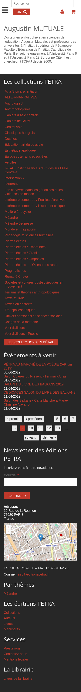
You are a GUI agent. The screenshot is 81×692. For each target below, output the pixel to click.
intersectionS (14, 178)
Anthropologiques (18, 109)
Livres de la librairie (18, 678)
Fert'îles (10, 162)
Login (60, 13)
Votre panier (71, 13)
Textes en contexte (18, 304)
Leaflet (59, 559)
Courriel (11, 475)
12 (49, 428)
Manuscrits (12, 629)
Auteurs (9, 618)
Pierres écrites (15, 241)
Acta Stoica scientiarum (22, 91)
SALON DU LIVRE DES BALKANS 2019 (34, 384)
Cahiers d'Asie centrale (22, 115)
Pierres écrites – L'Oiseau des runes (31, 265)
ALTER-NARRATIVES (21, 97)
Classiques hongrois (20, 133)
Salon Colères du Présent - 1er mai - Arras (35, 376)
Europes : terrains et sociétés (26, 156)
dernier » (49, 437)
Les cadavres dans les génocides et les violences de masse (34, 192)
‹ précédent (34, 419)
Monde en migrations (20, 229)
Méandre (11, 217)
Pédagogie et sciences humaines (29, 235)
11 (40, 428)
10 (31, 428)
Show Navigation (5, 6)
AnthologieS (14, 103)
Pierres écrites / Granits (22, 253)
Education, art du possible (24, 144)
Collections (12, 613)
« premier (14, 419)
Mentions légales (16, 659)
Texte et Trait (14, 298)
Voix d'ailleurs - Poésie (21, 334)
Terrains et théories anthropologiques (32, 292)
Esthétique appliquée (20, 150)
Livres (8, 624)
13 (58, 428)
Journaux (11, 184)
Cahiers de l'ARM (17, 121)
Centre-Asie (13, 127)
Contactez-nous (15, 654)
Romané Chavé (16, 276)
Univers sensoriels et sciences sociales (33, 316)
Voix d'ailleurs (15, 328)
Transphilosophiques (20, 310)
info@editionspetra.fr (33, 574)
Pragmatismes (15, 271)
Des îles (11, 139)
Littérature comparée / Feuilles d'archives (35, 200)
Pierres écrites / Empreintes (25, 247)
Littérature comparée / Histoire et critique (35, 206)
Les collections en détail (31, 342)
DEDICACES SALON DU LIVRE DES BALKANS (40, 392)
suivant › (31, 437)
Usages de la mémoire (21, 322)
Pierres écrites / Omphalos (24, 259)
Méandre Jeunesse (19, 223)
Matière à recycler (18, 212)
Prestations (12, 648)
